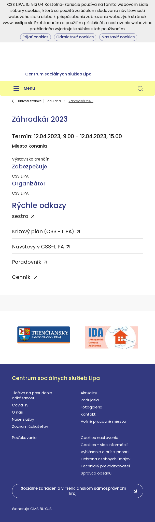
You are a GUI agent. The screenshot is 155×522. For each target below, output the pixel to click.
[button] (140, 88)
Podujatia (53, 101)
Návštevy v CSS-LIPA (38, 246)
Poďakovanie (24, 437)
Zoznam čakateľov (30, 426)
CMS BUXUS (41, 508)
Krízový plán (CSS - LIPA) (43, 231)
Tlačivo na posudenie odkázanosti (32, 395)
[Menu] (23, 88)
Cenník (22, 277)
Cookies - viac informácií (104, 444)
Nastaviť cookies (118, 37)
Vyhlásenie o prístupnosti (105, 451)
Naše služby (23, 419)
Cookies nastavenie (99, 437)
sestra (20, 216)
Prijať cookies (35, 37)
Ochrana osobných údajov (105, 459)
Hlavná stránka (29, 101)
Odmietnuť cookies (75, 37)
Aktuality (89, 393)
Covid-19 (20, 405)
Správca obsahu (96, 473)
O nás (17, 412)
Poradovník (26, 261)
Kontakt (88, 414)
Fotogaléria (91, 407)
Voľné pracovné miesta (103, 421)
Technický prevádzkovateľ (106, 466)
